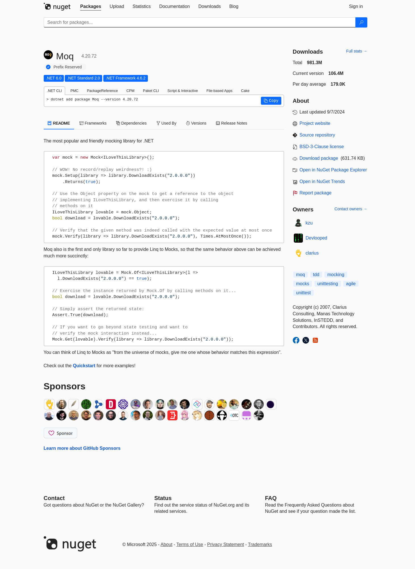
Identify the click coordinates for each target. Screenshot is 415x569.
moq (300, 274)
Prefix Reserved (68, 67)
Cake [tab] (245, 91)
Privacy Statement (225, 544)
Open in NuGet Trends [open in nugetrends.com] (322, 181)
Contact (54, 498)
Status (163, 498)
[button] (271, 101)
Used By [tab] (166, 123)
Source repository (317, 135)
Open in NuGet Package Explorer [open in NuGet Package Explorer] (333, 169)
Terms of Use (189, 544)
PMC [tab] (74, 91)
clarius (312, 253)
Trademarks (260, 544)
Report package (315, 192)
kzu (309, 223)
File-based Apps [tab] (219, 91)
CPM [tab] (130, 91)
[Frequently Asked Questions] (271, 498)
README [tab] (59, 123)
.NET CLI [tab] (54, 91)
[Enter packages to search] (200, 22)
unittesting (327, 283)
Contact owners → (350, 209)
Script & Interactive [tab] (182, 91)
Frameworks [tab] (92, 123)
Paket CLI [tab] (151, 91)
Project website (314, 123)
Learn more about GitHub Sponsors (82, 448)
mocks (302, 283)
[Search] (361, 22)
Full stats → (356, 51)
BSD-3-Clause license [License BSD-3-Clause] (321, 146)
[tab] (91, 6)
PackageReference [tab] (102, 91)
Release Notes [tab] (231, 123)
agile (351, 283)
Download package (318, 158)
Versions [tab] (196, 123)
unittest (303, 292)
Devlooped (317, 238)
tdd (316, 274)
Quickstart (84, 365)
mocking (335, 274)
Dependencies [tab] (131, 123)
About (167, 544)
